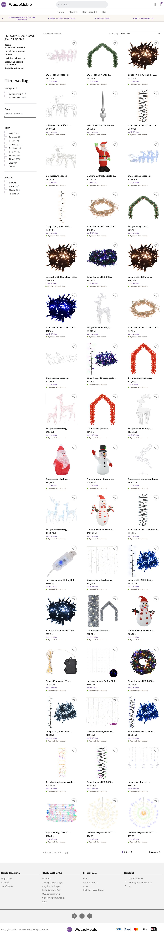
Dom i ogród (89, 12)
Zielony (14, 159)
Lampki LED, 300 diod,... (140, 277)
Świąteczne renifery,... (57, 428)
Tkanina (14, 194)
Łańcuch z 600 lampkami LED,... (61, 277)
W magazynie (18, 94)
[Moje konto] (155, 4)
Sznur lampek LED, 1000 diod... (143, 125)
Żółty (13, 166)
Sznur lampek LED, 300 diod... (61, 327)
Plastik (14, 190)
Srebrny (14, 155)
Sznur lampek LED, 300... (99, 277)
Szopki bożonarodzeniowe (14, 46)
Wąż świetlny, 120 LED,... (58, 832)
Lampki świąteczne (14, 51)
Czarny (14, 141)
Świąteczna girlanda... (139, 226)
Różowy (14, 152)
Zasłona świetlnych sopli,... (100, 580)
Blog (104, 12)
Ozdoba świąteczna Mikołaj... (60, 782)
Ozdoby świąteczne (14, 58)
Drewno (14, 183)
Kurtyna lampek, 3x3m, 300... (60, 580)
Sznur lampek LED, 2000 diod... (143, 529)
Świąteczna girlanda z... (99, 75)
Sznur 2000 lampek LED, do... (60, 630)
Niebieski (15, 148)
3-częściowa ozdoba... (57, 176)
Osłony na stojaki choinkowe (13, 63)
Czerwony (15, 144)
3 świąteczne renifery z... (58, 125)
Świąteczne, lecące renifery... (143, 479)
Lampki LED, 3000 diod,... (58, 731)
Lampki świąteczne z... (139, 782)
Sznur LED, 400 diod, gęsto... (101, 378)
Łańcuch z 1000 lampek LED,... (143, 75)
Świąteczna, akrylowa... (58, 479)
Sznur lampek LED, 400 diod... (102, 226)
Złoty (13, 163)
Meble (73, 12)
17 (131, 852)
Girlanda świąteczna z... (140, 378)
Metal (14, 186)
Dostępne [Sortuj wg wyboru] (141, 33)
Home (61, 12)
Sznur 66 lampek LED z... (58, 681)
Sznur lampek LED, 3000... (141, 731)
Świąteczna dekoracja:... (58, 75)
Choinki (8, 54)
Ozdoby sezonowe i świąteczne (20, 37)
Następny (155, 852)
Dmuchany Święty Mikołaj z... (101, 176)
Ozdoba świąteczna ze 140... (101, 832)
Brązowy (14, 137)
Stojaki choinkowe (14, 68)
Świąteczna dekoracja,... (99, 327)
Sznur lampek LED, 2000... (141, 681)
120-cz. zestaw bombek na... (101, 125)
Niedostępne (17, 97)
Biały (14, 133)
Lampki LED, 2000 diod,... (58, 226)
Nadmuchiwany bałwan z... (100, 479)
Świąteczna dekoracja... (58, 378)
